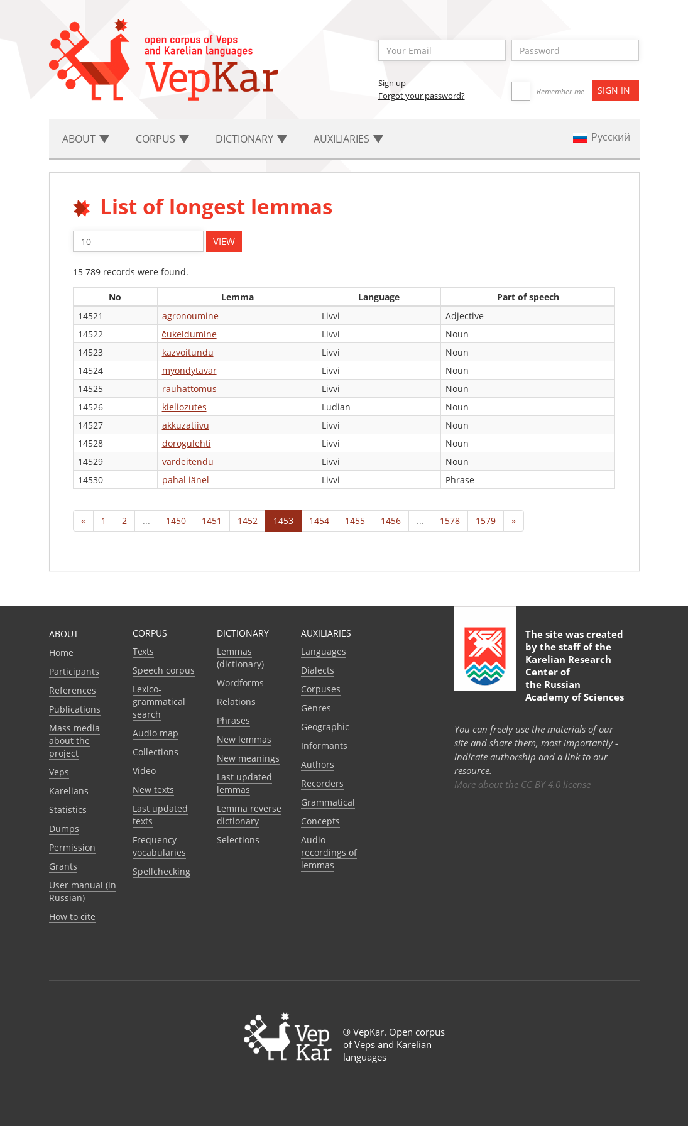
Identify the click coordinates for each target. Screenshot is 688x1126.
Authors (317, 764)
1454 (319, 521)
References (72, 690)
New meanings (248, 758)
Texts (143, 651)
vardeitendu (188, 461)
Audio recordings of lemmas (329, 852)
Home (61, 653)
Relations (236, 702)
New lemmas (244, 739)
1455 (355, 521)
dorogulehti (186, 443)
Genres (316, 708)
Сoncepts (320, 821)
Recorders (322, 783)
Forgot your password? (421, 95)
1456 (391, 521)
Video (144, 771)
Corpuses (321, 689)
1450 (176, 521)
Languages (323, 651)
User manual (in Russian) (82, 891)
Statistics (68, 810)
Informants (324, 746)
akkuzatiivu (185, 425)
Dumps (64, 828)
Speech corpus (164, 670)
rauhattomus (189, 389)
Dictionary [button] (251, 139)
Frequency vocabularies (159, 846)
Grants (63, 866)
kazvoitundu (188, 352)
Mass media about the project (74, 740)
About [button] (85, 139)
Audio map (155, 733)
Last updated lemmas (244, 783)
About (64, 634)
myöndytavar (189, 370)
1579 (486, 521)
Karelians (69, 791)
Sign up (392, 83)
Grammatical (328, 802)
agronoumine (190, 316)
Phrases (233, 720)
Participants (74, 671)
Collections (155, 752)
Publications (75, 709)
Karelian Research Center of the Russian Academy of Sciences (574, 678)
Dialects (317, 670)
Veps (59, 772)
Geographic (325, 727)
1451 (212, 521)
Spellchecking (161, 871)
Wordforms (240, 683)
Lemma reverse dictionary (249, 814)
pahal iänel (185, 480)
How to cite (72, 916)
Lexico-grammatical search (159, 701)
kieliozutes (184, 407)
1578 (450, 521)
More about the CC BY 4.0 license (522, 784)
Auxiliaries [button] (348, 139)
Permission (72, 847)
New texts (153, 789)
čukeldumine (189, 334)
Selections (238, 840)
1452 (248, 521)
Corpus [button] (162, 139)
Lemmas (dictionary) (240, 657)
